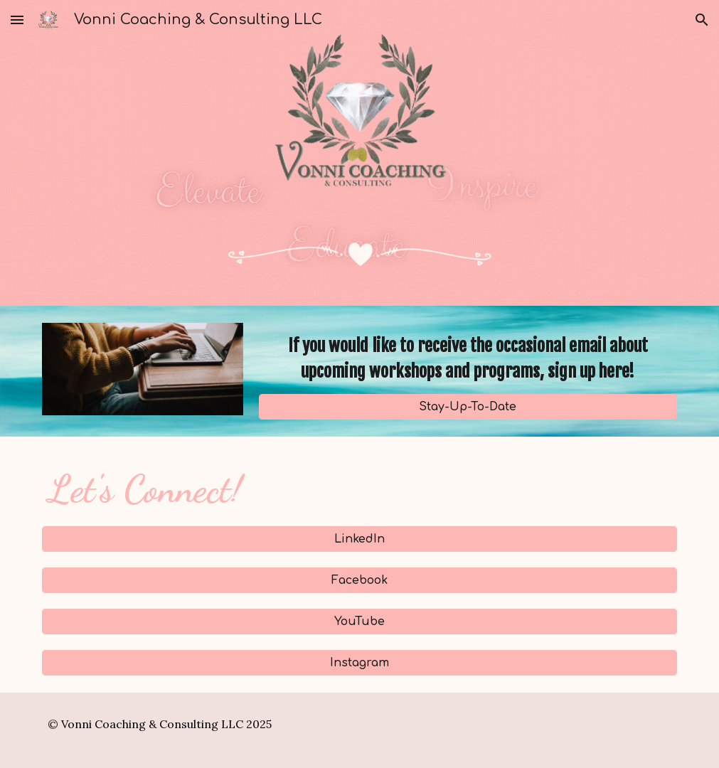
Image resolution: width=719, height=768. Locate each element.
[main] (467, 358)
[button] (17, 19)
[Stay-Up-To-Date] (468, 407)
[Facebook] (359, 580)
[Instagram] (359, 663)
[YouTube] (359, 621)
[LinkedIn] (359, 539)
